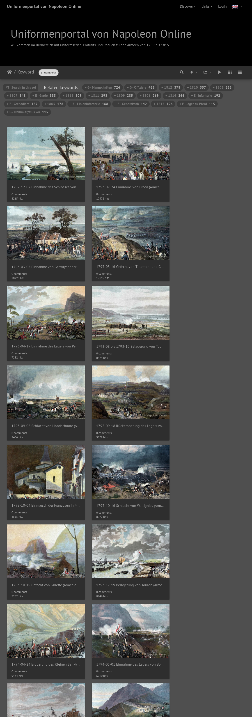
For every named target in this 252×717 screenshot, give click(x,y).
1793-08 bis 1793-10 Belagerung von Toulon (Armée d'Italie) (208, 263)
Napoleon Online (116, 704)
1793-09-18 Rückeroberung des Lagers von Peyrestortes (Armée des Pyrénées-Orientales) (126, 340)
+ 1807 (16, 95)
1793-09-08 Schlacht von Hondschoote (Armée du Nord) (44, 340)
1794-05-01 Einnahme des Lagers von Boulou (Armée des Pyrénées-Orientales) (126, 495)
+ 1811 (97, 95)
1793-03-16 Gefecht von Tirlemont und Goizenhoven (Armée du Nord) (44, 262)
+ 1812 (170, 87)
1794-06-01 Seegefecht (193, 495)
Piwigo (135, 698)
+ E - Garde (44, 95)
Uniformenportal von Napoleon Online (44, 6)
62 (145, 681)
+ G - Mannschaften (102, 87)
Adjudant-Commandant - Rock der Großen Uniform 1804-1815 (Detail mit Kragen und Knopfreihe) (44, 649)
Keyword (25, 72)
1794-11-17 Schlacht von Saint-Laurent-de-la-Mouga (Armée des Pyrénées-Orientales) (126, 572)
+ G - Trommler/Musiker (27, 112)
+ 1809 (123, 95)
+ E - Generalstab (131, 104)
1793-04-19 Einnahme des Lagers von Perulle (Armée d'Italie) (126, 262)
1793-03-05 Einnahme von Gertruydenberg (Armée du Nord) (208, 185)
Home (9, 72)
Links (206, 6)
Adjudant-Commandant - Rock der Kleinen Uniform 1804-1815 (126, 649)
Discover (186, 6)
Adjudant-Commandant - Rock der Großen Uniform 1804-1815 (208, 572)
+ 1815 (163, 104)
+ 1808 (222, 87)
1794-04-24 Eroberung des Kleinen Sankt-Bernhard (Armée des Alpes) (44, 495)
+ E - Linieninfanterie (89, 104)
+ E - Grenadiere (22, 104)
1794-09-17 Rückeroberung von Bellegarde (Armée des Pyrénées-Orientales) (44, 572)
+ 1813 (72, 95)
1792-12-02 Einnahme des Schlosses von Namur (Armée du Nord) (44, 185)
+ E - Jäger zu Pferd (197, 104)
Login (222, 6)
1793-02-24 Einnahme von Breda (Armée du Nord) (126, 185)
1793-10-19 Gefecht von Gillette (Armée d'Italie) (126, 417)
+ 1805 (53, 104)
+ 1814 (174, 95)
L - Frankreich (48, 72)
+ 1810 (196, 87)
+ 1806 (149, 95)
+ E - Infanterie (205, 95)
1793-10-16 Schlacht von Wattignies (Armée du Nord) (44, 418)
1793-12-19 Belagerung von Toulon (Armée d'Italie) (208, 417)
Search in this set (21, 87)
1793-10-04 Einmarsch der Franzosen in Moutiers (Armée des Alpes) (208, 340)
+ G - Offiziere (141, 87)
